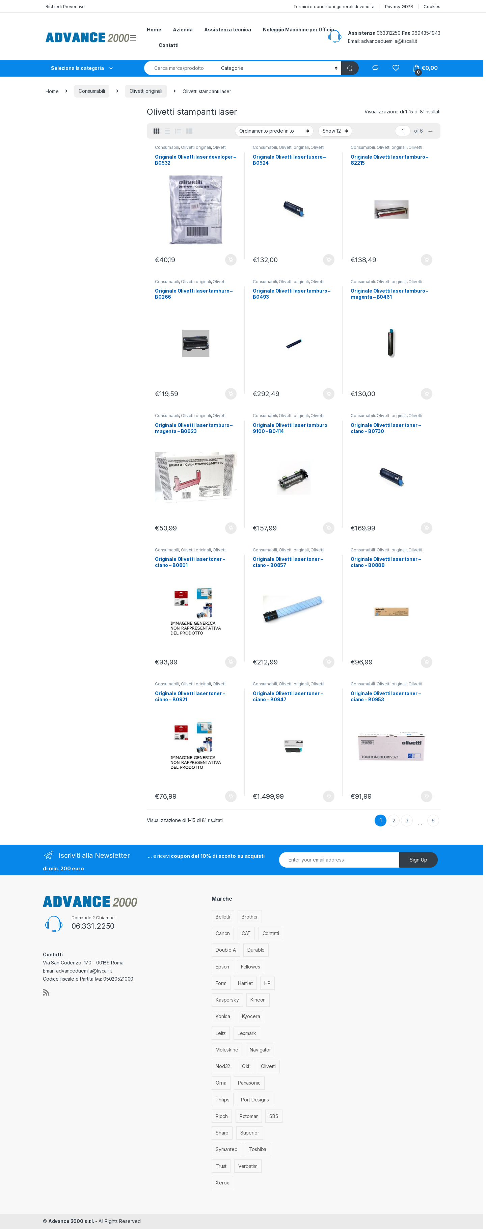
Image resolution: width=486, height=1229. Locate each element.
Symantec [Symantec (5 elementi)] (226, 1149)
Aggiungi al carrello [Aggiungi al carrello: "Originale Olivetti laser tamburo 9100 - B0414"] (328, 528)
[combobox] (180, 68)
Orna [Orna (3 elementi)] (221, 1083)
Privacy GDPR (399, 6)
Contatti (169, 45)
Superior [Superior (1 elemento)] (249, 1133)
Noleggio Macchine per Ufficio (298, 29)
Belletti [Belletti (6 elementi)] (223, 917)
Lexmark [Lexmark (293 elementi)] (247, 1033)
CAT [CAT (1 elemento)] (246, 933)
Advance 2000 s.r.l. (71, 1221)
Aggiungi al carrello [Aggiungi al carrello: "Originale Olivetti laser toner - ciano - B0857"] (328, 662)
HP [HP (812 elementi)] (267, 983)
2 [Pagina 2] (394, 820)
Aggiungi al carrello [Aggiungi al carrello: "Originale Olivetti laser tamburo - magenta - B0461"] (426, 394)
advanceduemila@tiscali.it (389, 41)
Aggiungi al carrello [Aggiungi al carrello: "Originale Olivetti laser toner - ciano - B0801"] (231, 662)
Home (154, 29)
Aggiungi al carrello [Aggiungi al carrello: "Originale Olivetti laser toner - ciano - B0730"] (426, 528)
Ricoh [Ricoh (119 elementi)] (222, 1116)
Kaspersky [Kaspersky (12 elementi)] (227, 1000)
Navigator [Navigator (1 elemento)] (260, 1050)
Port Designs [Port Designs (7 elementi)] (255, 1099)
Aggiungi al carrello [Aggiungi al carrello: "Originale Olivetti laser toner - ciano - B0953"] (426, 796)
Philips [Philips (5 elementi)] (223, 1099)
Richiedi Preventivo (65, 6)
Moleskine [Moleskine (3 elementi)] (227, 1050)
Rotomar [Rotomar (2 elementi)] (249, 1116)
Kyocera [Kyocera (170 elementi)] (251, 1016)
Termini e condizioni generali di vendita (333, 6)
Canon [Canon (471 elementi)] (223, 933)
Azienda (182, 29)
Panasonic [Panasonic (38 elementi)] (249, 1083)
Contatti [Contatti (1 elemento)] (271, 933)
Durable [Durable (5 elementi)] (256, 950)
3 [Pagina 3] (407, 820)
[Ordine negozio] (274, 131)
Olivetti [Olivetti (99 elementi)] (268, 1066)
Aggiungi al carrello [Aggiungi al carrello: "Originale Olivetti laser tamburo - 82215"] (426, 260)
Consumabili (92, 91)
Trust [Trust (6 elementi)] (221, 1166)
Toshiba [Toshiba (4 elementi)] (257, 1149)
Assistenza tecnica (227, 29)
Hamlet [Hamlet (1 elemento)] (245, 983)
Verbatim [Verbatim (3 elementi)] (248, 1166)
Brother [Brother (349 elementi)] (250, 917)
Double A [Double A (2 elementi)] (226, 950)
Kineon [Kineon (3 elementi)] (258, 1000)
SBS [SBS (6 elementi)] (273, 1116)
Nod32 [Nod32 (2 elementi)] (223, 1066)
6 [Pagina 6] (433, 820)
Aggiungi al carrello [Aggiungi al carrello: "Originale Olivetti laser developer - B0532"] (231, 260)
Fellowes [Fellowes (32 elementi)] (250, 966)
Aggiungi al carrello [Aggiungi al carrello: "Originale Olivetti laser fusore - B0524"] (328, 260)
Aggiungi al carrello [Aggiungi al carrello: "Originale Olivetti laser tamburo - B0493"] (328, 394)
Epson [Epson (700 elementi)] (222, 966)
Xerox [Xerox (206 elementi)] (222, 1182)
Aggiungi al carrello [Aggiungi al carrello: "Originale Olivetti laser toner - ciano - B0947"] (328, 796)
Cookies (432, 6)
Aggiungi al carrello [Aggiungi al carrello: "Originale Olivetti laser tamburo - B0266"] (231, 394)
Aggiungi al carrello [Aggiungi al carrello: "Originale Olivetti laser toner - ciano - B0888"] (426, 662)
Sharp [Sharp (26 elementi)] (222, 1133)
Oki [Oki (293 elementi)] (245, 1066)
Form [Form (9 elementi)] (221, 983)
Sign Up (418, 860)
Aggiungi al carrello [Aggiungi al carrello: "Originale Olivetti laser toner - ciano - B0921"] (231, 796)
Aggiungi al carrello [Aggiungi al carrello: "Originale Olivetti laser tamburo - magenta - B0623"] (231, 528)
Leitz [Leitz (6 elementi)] (221, 1033)
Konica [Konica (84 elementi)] (223, 1016)
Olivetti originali (146, 91)
